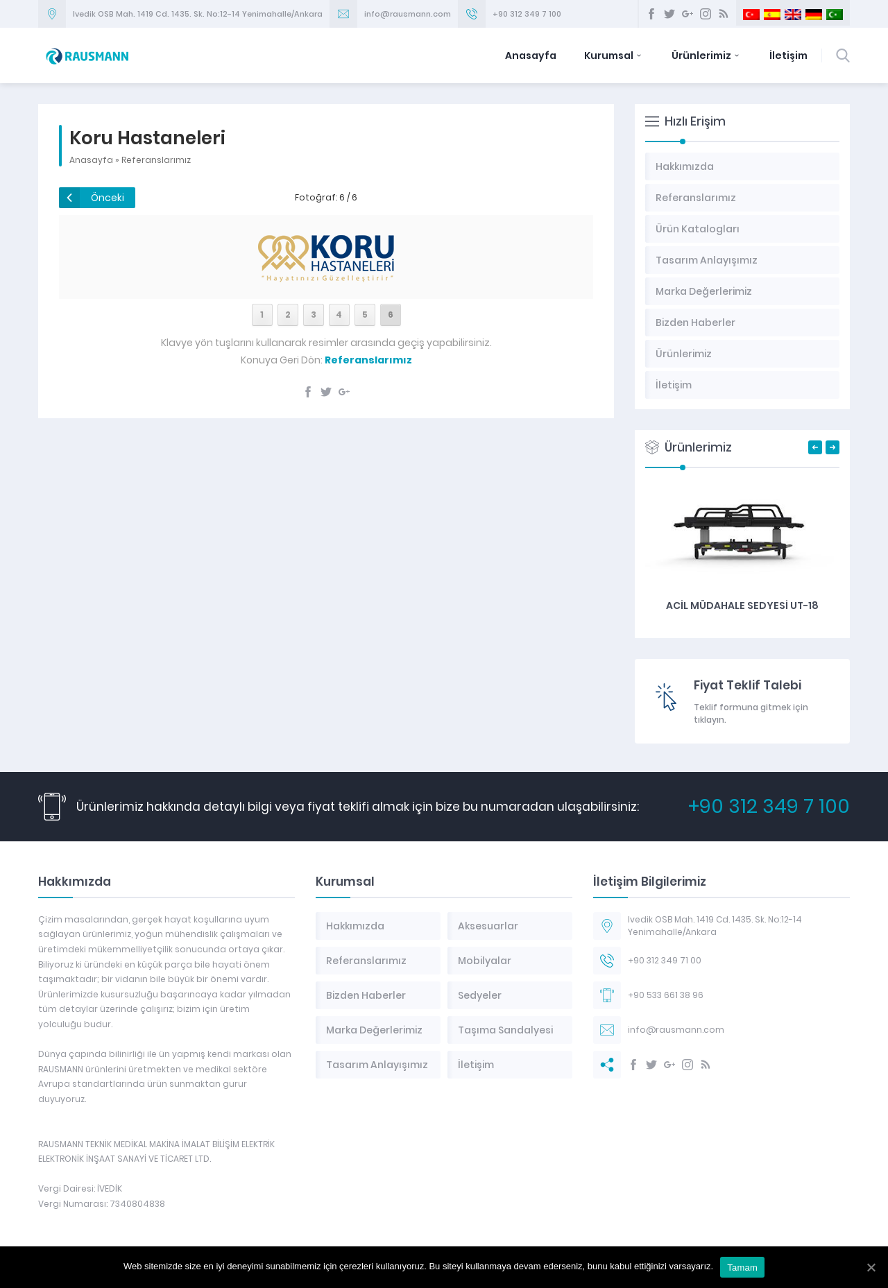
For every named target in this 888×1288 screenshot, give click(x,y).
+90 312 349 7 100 (527, 13)
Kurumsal (614, 55)
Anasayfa (530, 55)
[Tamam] (871, 1267)
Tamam (742, 1267)
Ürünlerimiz (707, 55)
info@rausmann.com (407, 13)
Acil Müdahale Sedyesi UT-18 (742, 605)
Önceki (107, 198)
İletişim (788, 55)
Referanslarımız (156, 160)
